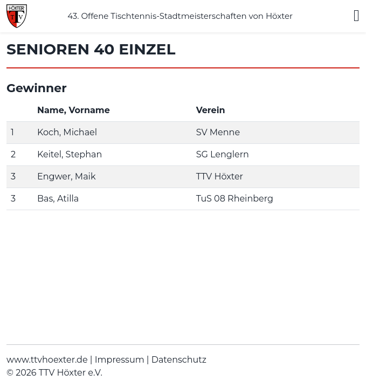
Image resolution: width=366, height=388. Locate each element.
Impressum (119, 360)
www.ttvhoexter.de (47, 360)
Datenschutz (178, 360)
